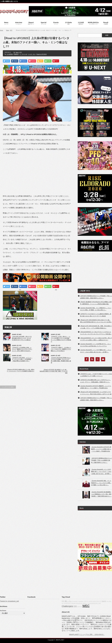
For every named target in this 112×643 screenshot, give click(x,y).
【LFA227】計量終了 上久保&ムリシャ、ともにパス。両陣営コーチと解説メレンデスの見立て (61, 349)
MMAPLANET (60, 640)
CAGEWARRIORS (93, 603)
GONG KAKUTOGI (94, 601)
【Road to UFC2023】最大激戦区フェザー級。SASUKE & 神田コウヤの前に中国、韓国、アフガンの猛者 (53, 371)
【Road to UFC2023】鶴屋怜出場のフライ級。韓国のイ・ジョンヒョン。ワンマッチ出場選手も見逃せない (20, 370)
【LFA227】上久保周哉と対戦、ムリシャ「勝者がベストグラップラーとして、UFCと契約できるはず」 (22, 349)
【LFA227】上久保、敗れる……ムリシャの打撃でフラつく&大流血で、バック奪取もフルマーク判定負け (61, 339)
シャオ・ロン (32, 54)
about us (79, 606)
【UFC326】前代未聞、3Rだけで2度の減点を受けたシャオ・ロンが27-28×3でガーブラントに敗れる (22, 338)
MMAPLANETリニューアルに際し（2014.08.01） (87, 634)
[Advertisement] (37, 173)
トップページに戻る (8, 387)
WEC (85, 606)
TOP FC (86, 601)
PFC (63, 601)
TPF (75, 606)
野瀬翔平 (16, 54)
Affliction (85, 603)
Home (1, 30)
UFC (11, 30)
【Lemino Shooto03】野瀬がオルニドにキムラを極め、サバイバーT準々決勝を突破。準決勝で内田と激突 (61, 360)
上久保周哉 (9, 54)
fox (62, 603)
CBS (99, 603)
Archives (3, 610)
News (7, 30)
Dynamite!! (75, 601)
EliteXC (104, 601)
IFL (100, 601)
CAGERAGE (67, 603)
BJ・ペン (68, 601)
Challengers (67, 606)
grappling (80, 601)
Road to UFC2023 (41, 54)
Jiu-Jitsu (109, 601)
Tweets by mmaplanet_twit (9, 601)
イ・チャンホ (23, 54)
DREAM (73, 603)
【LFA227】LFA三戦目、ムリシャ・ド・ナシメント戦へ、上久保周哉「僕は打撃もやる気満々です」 (22, 359)
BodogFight (79, 603)
